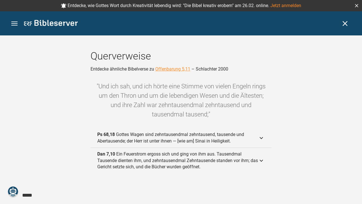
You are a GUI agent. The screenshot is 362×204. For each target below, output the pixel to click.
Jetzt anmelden (285, 5)
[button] (356, 5)
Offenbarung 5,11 (172, 69)
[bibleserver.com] (51, 24)
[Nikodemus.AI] (13, 191)
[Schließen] (345, 23)
